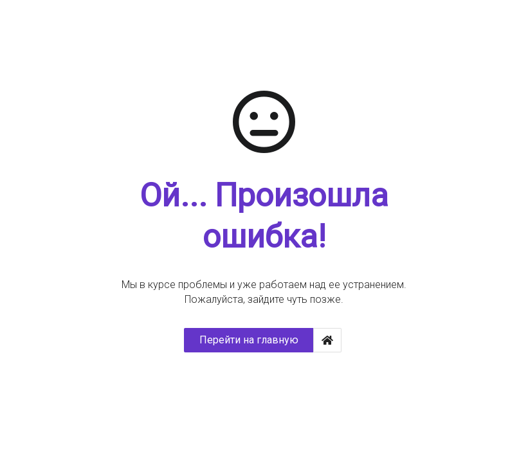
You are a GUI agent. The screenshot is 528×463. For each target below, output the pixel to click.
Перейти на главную (248, 340)
